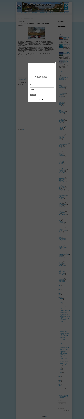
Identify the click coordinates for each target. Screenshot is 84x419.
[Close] (55, 63)
